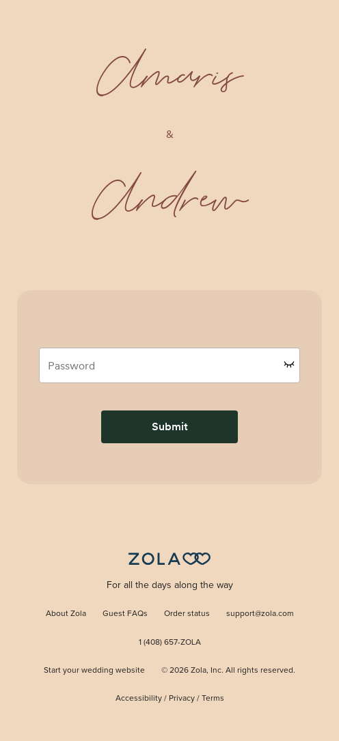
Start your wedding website (94, 671)
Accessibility (139, 699)
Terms (213, 699)
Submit (170, 426)
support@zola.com (260, 614)
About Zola (66, 614)
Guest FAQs (125, 614)
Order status (187, 614)
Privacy (182, 699)
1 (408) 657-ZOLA (170, 643)
